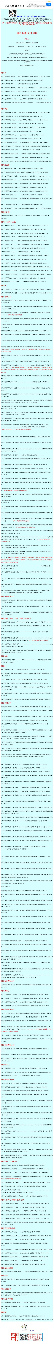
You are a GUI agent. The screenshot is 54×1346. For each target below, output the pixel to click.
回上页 (27, 1330)
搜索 (49, 4)
